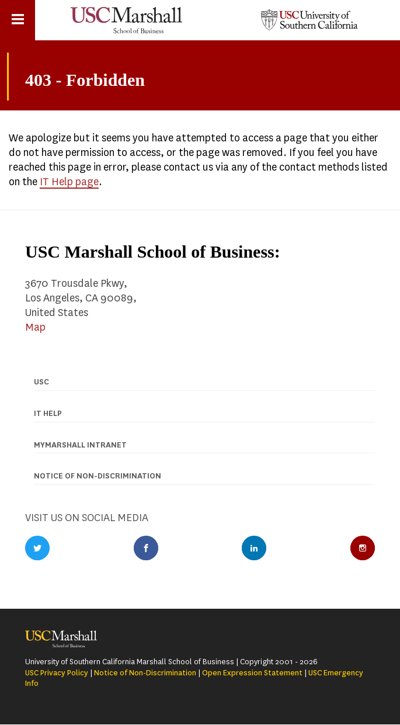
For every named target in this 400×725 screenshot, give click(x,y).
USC (41, 381)
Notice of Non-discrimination (97, 475)
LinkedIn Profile (254, 548)
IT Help (48, 413)
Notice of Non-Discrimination (145, 672)
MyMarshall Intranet (80, 444)
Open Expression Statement (252, 672)
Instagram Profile (362, 548)
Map (35, 327)
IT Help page (69, 182)
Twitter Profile (37, 548)
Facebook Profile (146, 548)
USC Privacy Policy (56, 672)
